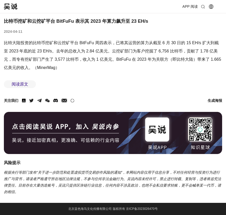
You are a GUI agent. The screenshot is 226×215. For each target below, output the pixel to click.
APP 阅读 (190, 6)
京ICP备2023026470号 (142, 209)
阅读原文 (20, 84)
